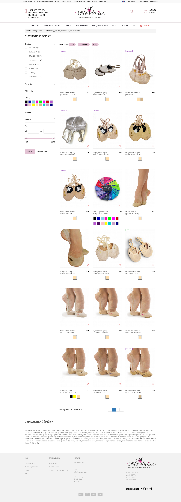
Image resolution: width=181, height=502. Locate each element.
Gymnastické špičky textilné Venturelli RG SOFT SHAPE (67, 272)
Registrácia (144, 1)
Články (27, 470)
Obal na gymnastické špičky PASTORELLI (100, 213)
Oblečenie (35, 26)
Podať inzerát (92, 1)
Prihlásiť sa (154, 1)
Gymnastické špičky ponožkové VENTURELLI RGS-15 (133, 94)
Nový (95, 45)
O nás (57, 1)
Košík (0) (152, 10)
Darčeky (124, 26)
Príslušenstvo (82, 26)
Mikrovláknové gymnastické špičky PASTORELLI (132, 213)
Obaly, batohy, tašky (100, 26)
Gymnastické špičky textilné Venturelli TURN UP (67, 213)
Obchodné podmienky (45, 1)
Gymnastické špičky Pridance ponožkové (67, 153)
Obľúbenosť (83, 45)
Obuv (114, 26)
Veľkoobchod (66, 1)
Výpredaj (145, 26)
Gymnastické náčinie (53, 26)
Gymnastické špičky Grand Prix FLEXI (132, 272)
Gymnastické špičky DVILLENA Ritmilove (100, 332)
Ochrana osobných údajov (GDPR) (59, 470)
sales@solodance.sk (80, 472)
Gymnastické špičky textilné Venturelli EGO (101, 153)
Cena (72, 45)
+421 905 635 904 (36, 10)
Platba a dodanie (29, 1)
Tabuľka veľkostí (79, 1)
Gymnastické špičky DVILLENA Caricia (100, 391)
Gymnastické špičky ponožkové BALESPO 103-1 (68, 94)
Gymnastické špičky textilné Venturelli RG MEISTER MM (132, 153)
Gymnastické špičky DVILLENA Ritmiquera (133, 332)
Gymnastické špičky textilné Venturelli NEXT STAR (100, 94)
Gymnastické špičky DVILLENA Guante (67, 332)
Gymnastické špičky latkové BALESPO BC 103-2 (101, 272)
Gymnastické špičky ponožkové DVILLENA (68, 391)
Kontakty (102, 1)
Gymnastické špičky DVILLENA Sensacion (133, 391)
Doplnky (69, 26)
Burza (133, 26)
